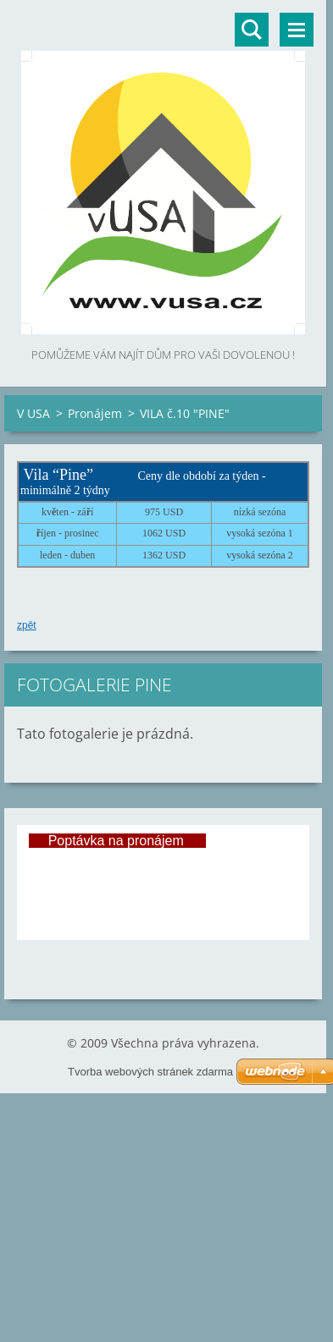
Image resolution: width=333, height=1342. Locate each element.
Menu (297, 30)
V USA (33, 413)
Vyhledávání (252, 30)
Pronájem (95, 413)
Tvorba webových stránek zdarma (150, 1071)
